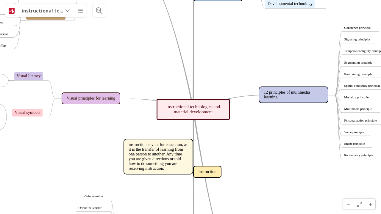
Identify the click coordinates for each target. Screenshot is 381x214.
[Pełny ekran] (359, 204)
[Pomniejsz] (348, 204)
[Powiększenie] (370, 204)
